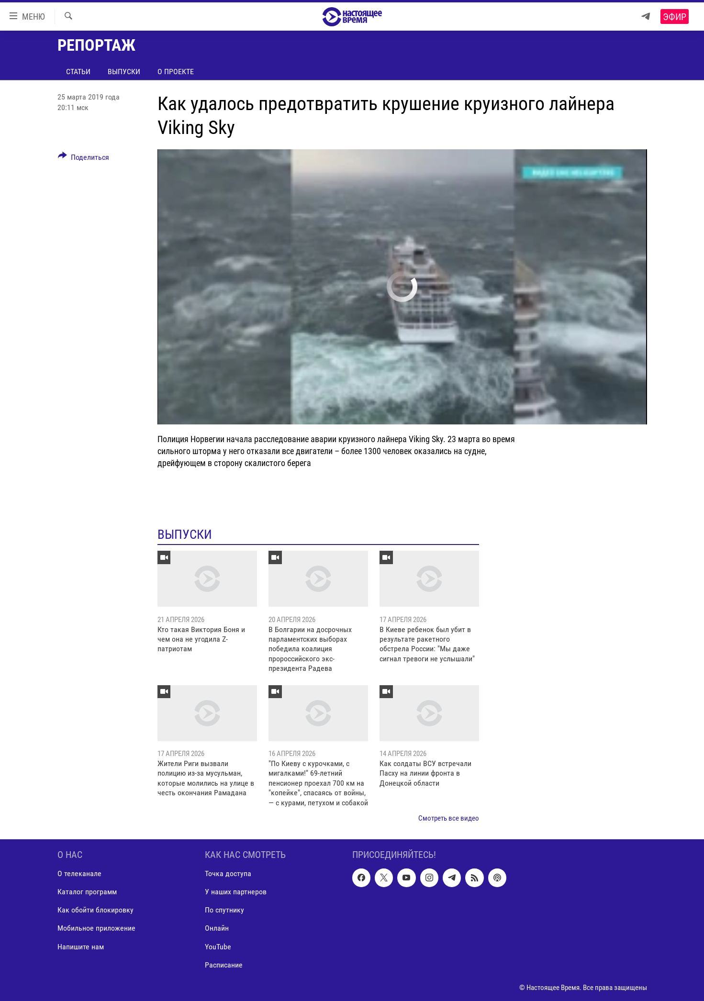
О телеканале (79, 874)
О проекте (175, 71)
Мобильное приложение (96, 928)
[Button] (84, 158)
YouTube (218, 946)
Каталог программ (87, 892)
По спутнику (224, 910)
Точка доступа (228, 874)
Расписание (224, 964)
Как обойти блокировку (95, 910)
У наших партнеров (236, 892)
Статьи (78, 71)
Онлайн (217, 928)
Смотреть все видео (448, 818)
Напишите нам (80, 946)
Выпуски (124, 71)
